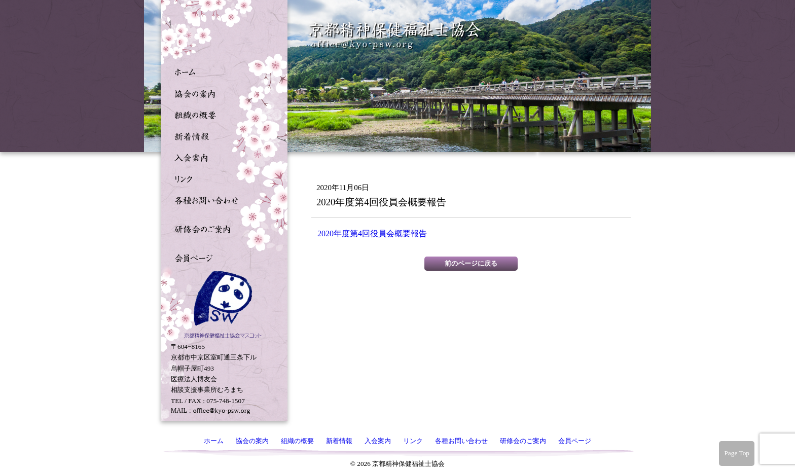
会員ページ (221, 257)
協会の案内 (221, 92)
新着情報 (221, 135)
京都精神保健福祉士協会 (395, 36)
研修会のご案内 (221, 228)
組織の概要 (221, 114)
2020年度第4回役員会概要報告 (372, 233)
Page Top (736, 453)
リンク (221, 178)
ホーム (221, 71)
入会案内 (221, 156)
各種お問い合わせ (221, 199)
